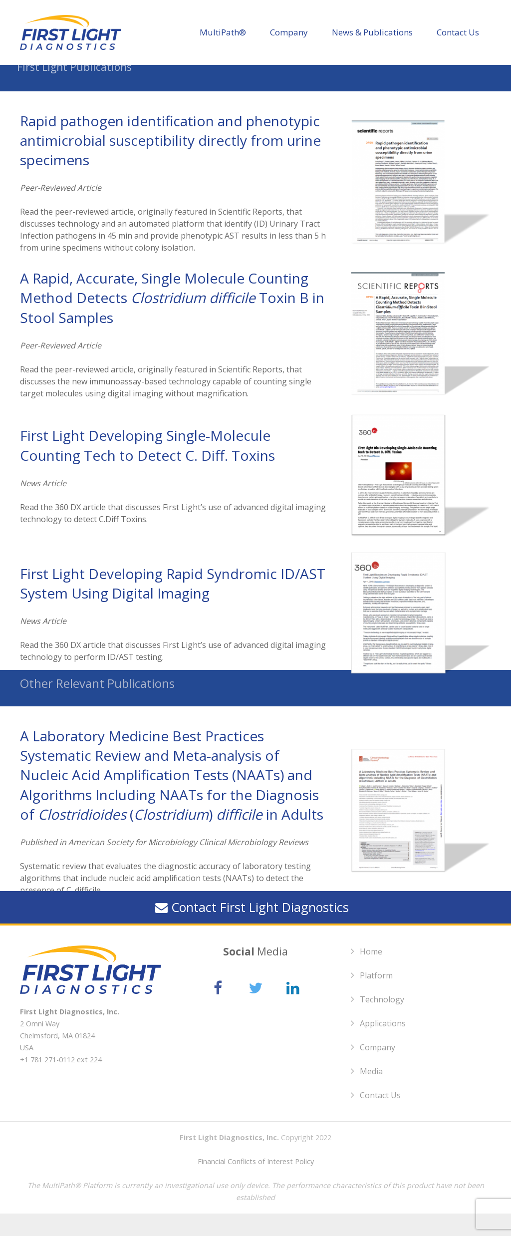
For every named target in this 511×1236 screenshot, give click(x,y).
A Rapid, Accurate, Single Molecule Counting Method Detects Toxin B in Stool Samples (172, 320)
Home (371, 973)
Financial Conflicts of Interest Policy (256, 1184)
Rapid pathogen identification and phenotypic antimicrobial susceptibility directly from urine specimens (170, 163)
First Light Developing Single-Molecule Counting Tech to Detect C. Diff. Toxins (147, 467)
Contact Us (380, 1117)
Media (371, 1093)
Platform (376, 997)
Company (377, 1069)
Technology (382, 1021)
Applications (383, 1045)
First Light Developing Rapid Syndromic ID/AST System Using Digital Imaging (172, 606)
